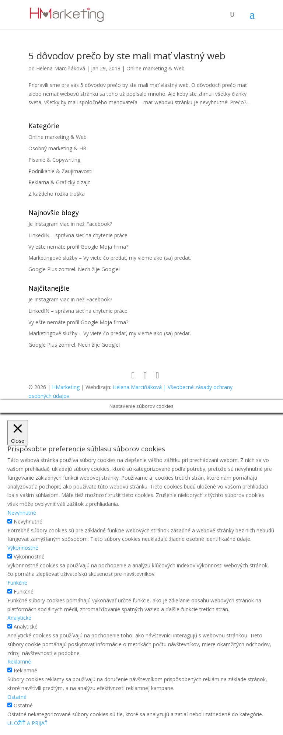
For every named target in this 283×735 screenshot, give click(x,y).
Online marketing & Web (155, 68)
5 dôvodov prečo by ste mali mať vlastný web (127, 55)
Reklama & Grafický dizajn (59, 182)
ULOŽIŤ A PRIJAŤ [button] (27, 723)
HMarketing (66, 387)
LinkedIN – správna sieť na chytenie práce (77, 235)
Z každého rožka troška (56, 193)
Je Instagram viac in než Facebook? (70, 223)
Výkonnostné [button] (22, 547)
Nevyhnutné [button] (21, 512)
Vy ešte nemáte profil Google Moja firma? (78, 246)
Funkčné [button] (17, 582)
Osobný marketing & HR (57, 148)
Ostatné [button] (17, 696)
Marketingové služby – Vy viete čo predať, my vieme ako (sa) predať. (109, 257)
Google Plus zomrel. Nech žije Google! (74, 269)
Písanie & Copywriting (54, 159)
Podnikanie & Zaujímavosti (60, 171)
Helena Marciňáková (60, 68)
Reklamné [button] (19, 661)
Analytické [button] (19, 617)
